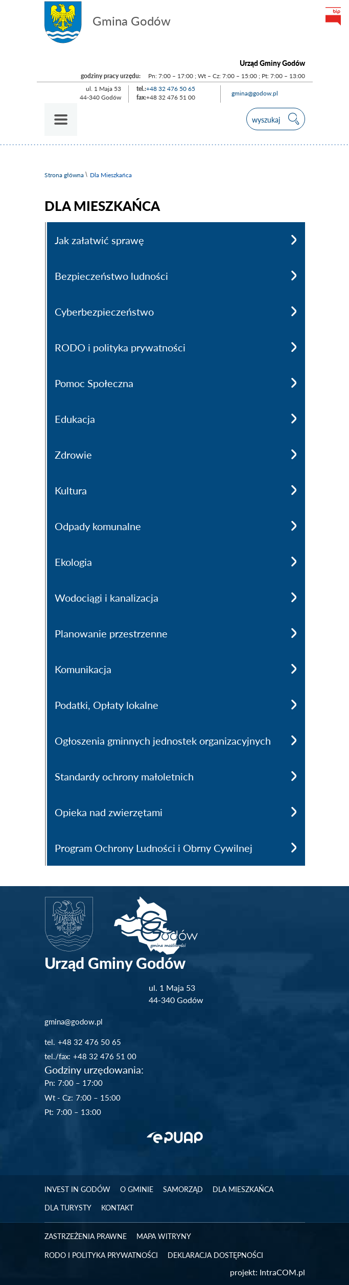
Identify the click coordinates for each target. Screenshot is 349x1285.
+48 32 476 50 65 (170, 88)
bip (332, 16)
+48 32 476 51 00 (104, 1056)
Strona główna (64, 175)
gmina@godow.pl (254, 93)
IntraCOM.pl (282, 1272)
